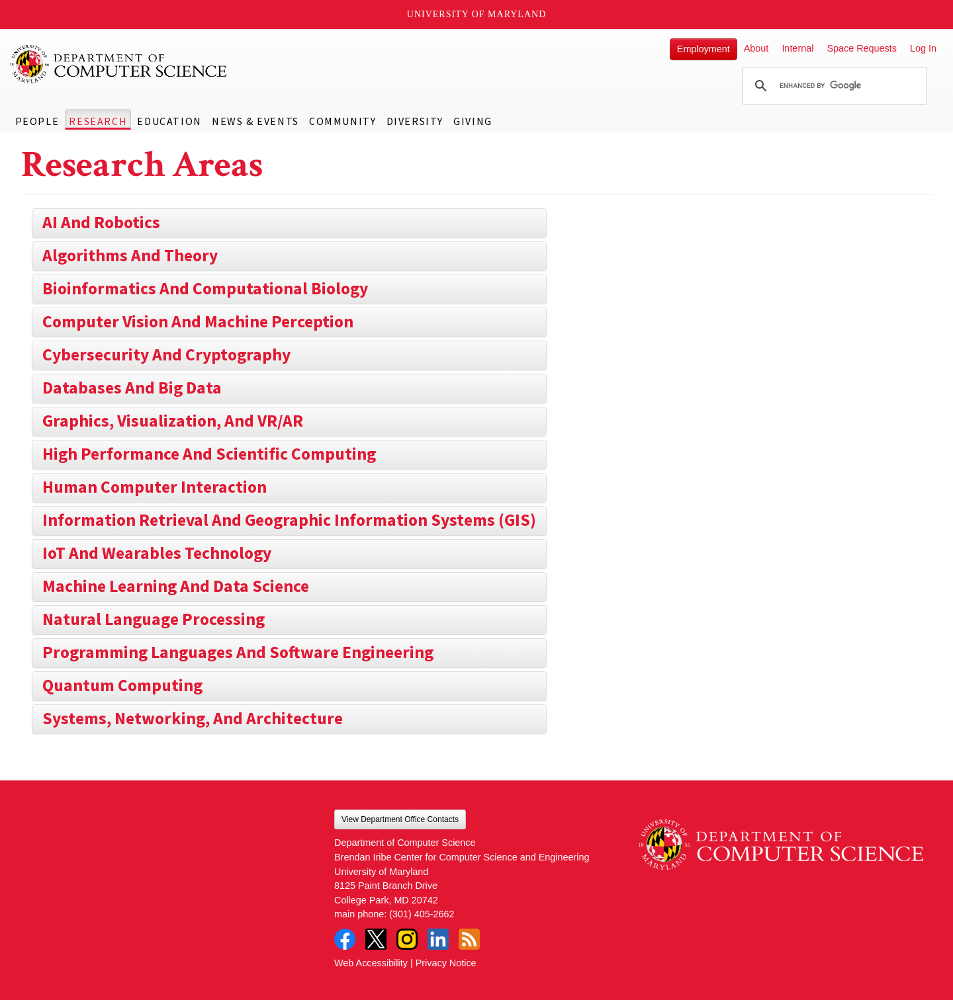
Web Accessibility (371, 963)
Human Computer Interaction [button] (154, 486)
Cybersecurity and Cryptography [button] (166, 354)
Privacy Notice (446, 963)
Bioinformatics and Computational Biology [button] (205, 288)
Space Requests (862, 48)
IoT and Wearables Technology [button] (156, 552)
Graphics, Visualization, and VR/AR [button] (172, 420)
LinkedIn (438, 939)
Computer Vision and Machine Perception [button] (197, 321)
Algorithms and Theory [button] (130, 255)
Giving (472, 121)
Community (342, 121)
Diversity (414, 121)
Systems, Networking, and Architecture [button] (192, 718)
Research (98, 121)
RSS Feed (469, 939)
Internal (797, 48)
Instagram (407, 939)
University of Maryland (477, 14)
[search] (832, 86)
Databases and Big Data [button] (132, 387)
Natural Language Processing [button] (153, 619)
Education (169, 121)
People (37, 121)
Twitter (375, 939)
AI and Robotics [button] (101, 222)
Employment (703, 49)
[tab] (289, 223)
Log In (923, 48)
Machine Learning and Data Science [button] (175, 586)
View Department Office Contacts (400, 819)
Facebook (344, 939)
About (756, 48)
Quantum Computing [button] (122, 685)
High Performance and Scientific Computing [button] (209, 453)
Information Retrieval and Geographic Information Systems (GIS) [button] (289, 519)
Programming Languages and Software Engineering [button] (237, 652)
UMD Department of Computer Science (119, 64)
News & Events (255, 121)
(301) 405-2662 (421, 914)
